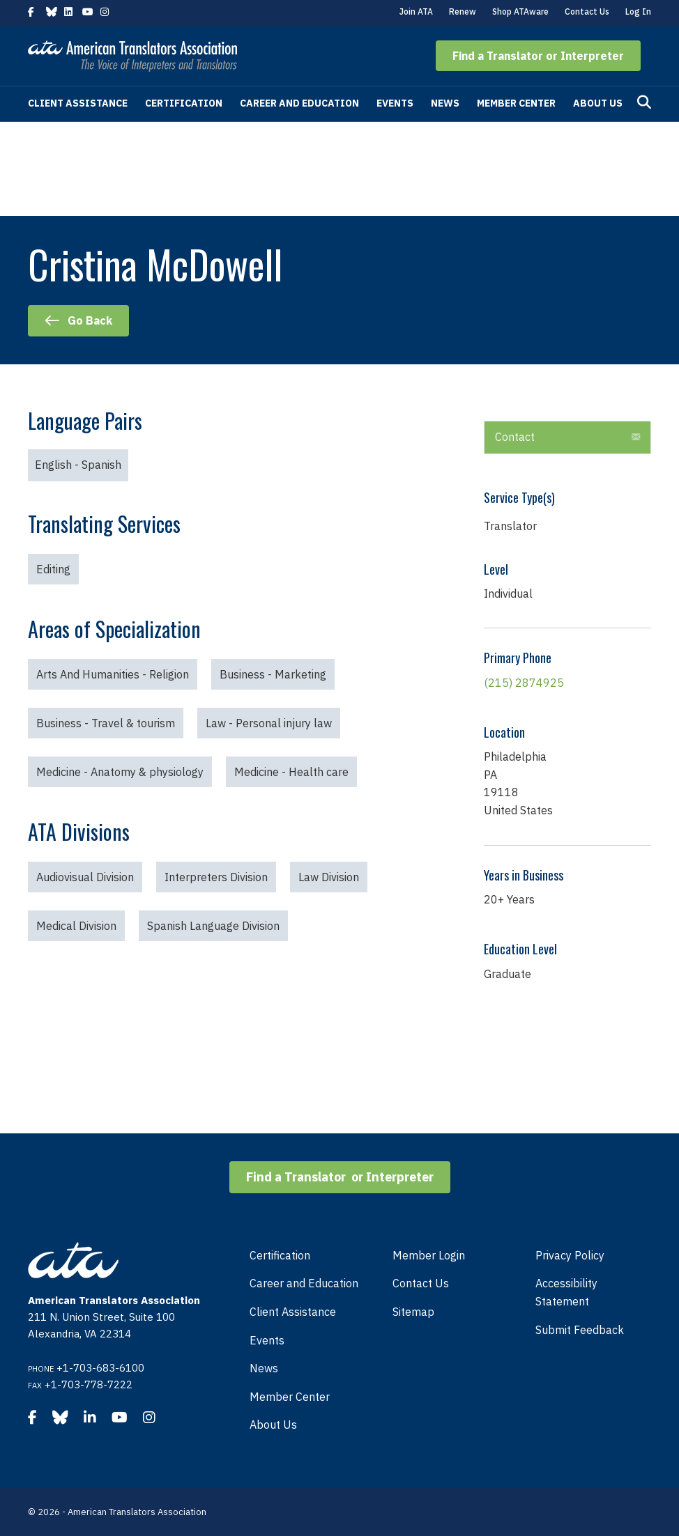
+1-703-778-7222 (88, 1384)
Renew (462, 11)
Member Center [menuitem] (290, 1397)
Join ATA (416, 11)
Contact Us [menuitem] (420, 1283)
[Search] (644, 102)
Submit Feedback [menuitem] (579, 1330)
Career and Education (299, 103)
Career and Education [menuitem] (304, 1283)
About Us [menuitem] (273, 1425)
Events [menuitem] (267, 1340)
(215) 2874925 (524, 683)
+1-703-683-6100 (100, 1367)
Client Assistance (78, 103)
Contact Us (587, 11)
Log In (638, 11)
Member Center (516, 103)
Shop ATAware (520, 11)
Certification (183, 103)
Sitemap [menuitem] (413, 1312)
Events (394, 103)
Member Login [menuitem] (428, 1255)
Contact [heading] (515, 437)
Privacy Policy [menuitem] (569, 1255)
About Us (598, 103)
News (445, 103)
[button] (538, 55)
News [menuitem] (264, 1368)
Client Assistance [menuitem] (293, 1312)
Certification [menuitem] (280, 1255)
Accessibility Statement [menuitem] (566, 1292)
